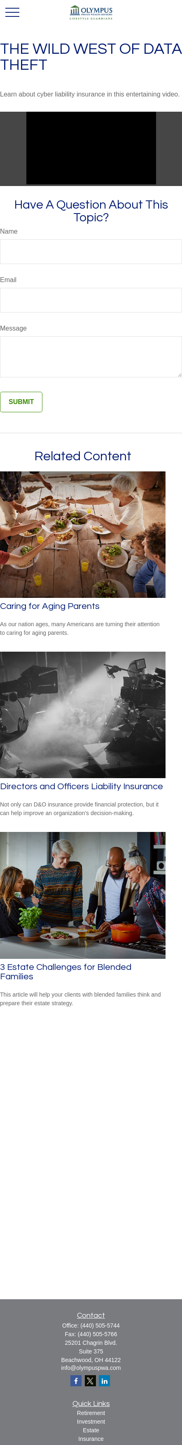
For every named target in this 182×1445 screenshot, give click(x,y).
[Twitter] (90, 1380)
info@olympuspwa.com (91, 1368)
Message (13, 328)
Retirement (91, 1413)
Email (8, 279)
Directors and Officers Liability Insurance (81, 786)
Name (9, 231)
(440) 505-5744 (100, 1325)
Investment (91, 1421)
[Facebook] (76, 1380)
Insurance (90, 1439)
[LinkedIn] (104, 1380)
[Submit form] (21, 402)
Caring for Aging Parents (50, 606)
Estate (91, 1430)
